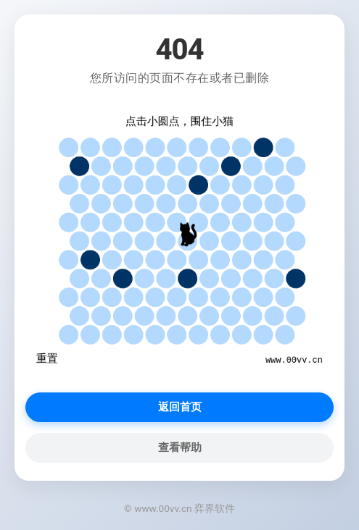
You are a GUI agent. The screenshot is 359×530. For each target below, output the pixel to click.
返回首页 (180, 406)
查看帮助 (180, 447)
